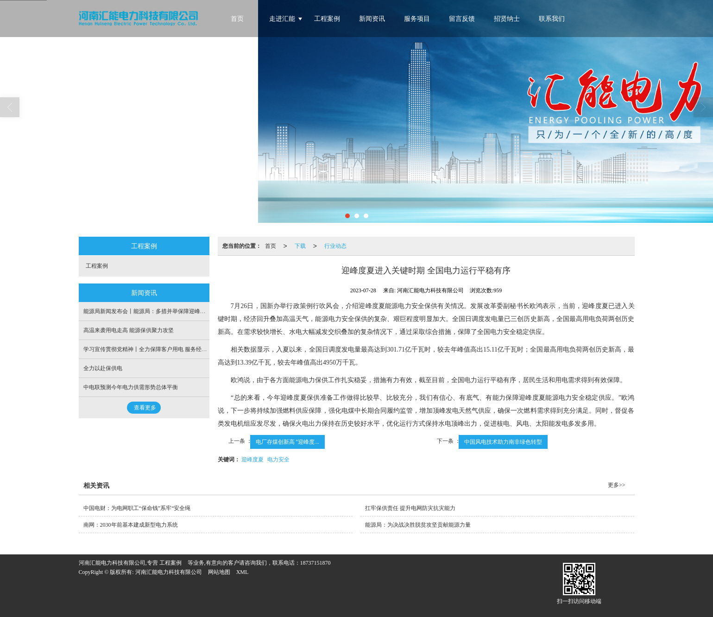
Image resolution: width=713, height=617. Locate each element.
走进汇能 (282, 18)
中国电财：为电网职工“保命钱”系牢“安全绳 (137, 508)
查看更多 (145, 407)
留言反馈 (462, 18)
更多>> (616, 485)
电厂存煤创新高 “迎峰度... (287, 442)
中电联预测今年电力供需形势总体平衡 (130, 387)
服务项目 (417, 18)
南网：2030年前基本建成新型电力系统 (130, 525)
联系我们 (552, 18)
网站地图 (219, 572)
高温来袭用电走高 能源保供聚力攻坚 (128, 330)
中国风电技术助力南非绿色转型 (503, 442)
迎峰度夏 (252, 459)
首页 (237, 18)
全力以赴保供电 (102, 368)
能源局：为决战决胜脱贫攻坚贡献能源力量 (418, 525)
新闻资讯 (372, 18)
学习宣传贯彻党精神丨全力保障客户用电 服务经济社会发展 (156, 349)
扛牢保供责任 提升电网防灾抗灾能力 (410, 508)
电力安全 (278, 459)
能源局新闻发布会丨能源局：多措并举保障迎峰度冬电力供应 (158, 311)
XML (242, 572)
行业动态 (335, 246)
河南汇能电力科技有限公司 (168, 572)
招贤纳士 (507, 18)
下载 (300, 246)
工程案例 (327, 18)
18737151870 (315, 563)
